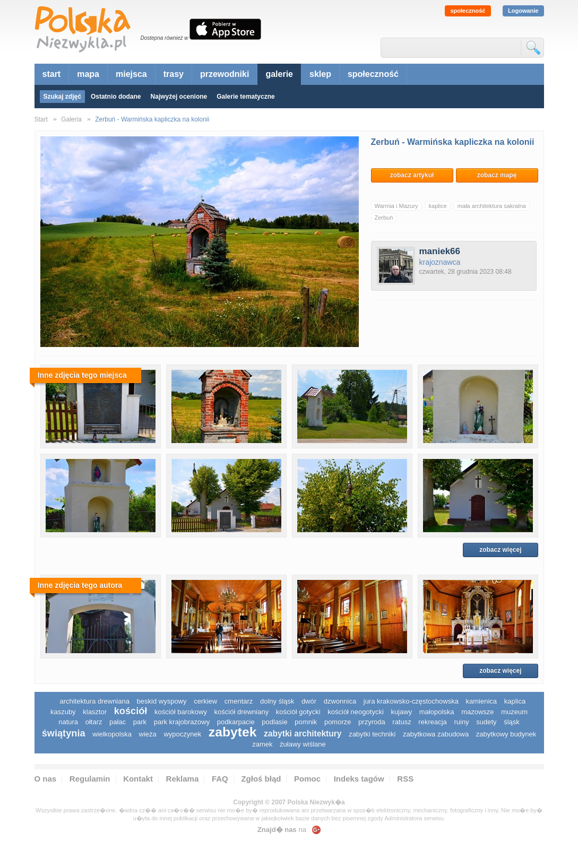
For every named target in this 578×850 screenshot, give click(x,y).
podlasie (274, 722)
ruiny (461, 722)
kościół (131, 711)
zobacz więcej (500, 549)
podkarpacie (236, 722)
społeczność (467, 10)
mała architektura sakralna (492, 206)
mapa (88, 74)
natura (68, 722)
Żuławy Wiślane (303, 744)
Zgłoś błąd (261, 779)
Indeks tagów (359, 779)
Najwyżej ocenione (179, 96)
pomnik (306, 722)
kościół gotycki (298, 712)
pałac (117, 722)
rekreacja (432, 722)
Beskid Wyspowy (162, 701)
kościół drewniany (241, 712)
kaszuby (63, 712)
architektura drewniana (94, 701)
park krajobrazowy (182, 722)
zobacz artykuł (412, 175)
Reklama (182, 779)
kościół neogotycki (355, 712)
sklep (320, 74)
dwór (308, 701)
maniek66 (440, 251)
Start (41, 119)
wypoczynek (182, 734)
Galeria (71, 119)
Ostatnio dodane (116, 96)
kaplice (438, 206)
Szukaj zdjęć (62, 96)
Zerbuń (384, 217)
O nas (45, 779)
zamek (262, 744)
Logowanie (523, 10)
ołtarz (93, 722)
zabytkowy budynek (506, 734)
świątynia (63, 733)
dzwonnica (340, 701)
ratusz (401, 722)
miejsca (131, 74)
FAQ (220, 779)
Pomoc (307, 779)
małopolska (436, 712)
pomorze (337, 722)
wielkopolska (112, 734)
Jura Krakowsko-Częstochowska (411, 701)
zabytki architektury (302, 733)
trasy (173, 74)
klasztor (95, 712)
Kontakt (138, 779)
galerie (279, 74)
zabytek (233, 732)
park (139, 722)
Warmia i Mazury (396, 206)
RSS (405, 779)
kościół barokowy (180, 712)
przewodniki (224, 74)
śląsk (512, 722)
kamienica (481, 701)
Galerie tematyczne (245, 96)
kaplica (514, 701)
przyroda (371, 722)
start (51, 74)
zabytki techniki (372, 734)
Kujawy (401, 712)
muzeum (514, 712)
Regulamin (90, 779)
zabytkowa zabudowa (436, 734)
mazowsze (477, 712)
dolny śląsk (277, 701)
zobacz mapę (497, 175)
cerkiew (205, 701)
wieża (148, 734)
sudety (486, 722)
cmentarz (239, 701)
